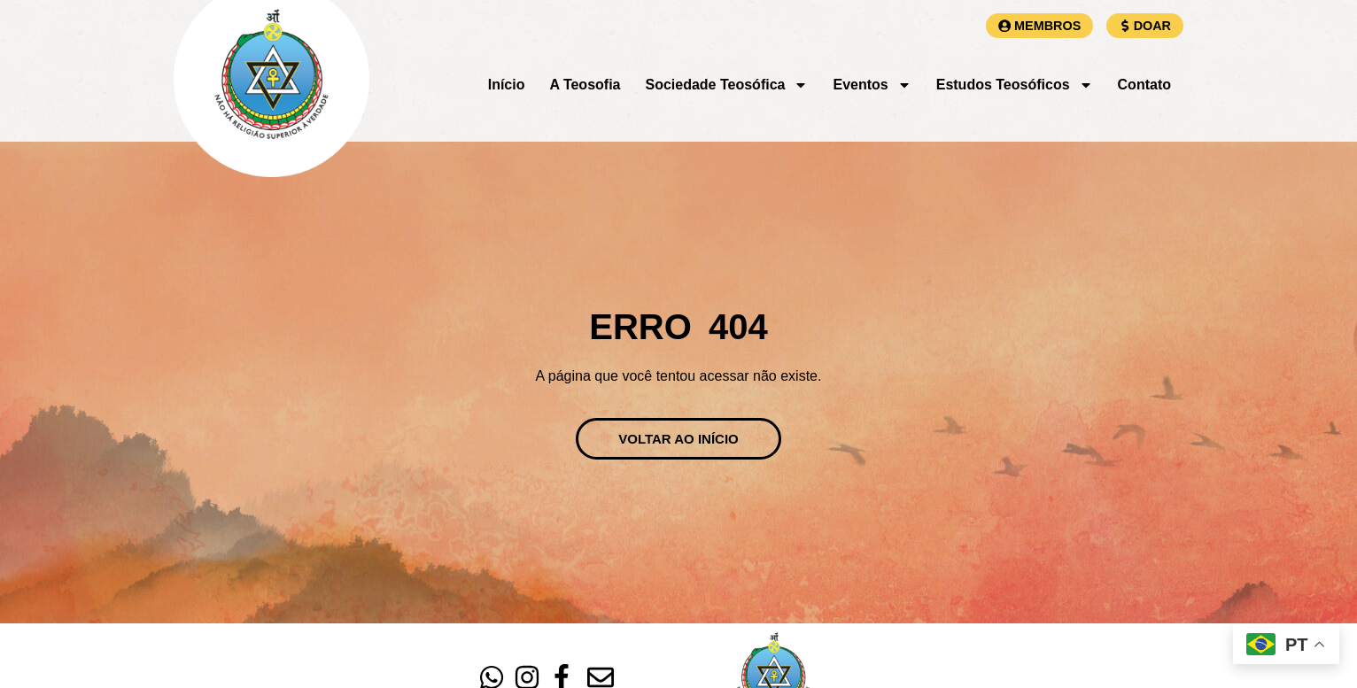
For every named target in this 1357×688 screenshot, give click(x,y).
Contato (1144, 84)
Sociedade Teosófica (726, 85)
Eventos (872, 85)
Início (506, 84)
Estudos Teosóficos (1014, 85)
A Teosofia (584, 84)
